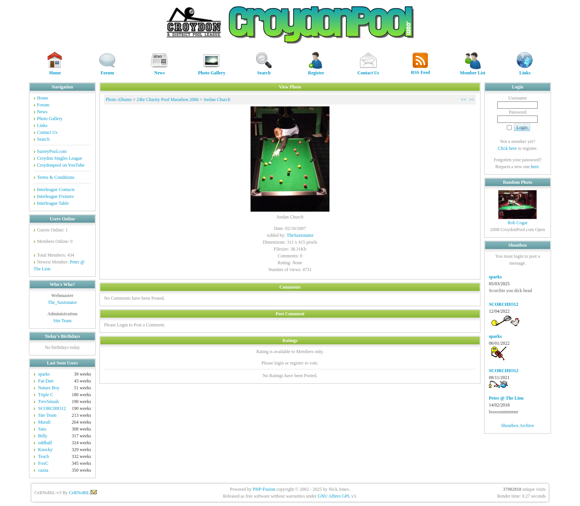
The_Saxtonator (62, 302)
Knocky (45, 449)
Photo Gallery (211, 70)
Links (525, 70)
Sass (42, 429)
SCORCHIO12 (52, 408)
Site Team (62, 320)
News (159, 70)
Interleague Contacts (56, 189)
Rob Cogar (517, 222)
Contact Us (368, 70)
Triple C (45, 394)
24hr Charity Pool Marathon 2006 (168, 99)
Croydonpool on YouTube (61, 165)
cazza (43, 470)
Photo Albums (119, 99)
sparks (44, 374)
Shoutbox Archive (517, 425)
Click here (507, 148)
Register (316, 70)
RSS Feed (420, 70)
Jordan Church (217, 99)
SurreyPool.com (52, 151)
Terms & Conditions (55, 177)
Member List (472, 70)
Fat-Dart (46, 381)
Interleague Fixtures (55, 196)
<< (463, 99)
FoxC (43, 463)
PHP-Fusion (264, 489)
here (535, 166)
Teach (43, 456)
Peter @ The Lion (506, 398)
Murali (44, 422)
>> (471, 99)
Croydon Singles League (59, 158)
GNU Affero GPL (334, 496)
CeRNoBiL (79, 492)
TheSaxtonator (300, 235)
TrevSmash (48, 401)
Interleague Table (53, 203)
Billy (42, 436)
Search (264, 70)
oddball (45, 442)
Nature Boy (48, 387)
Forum (107, 70)
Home (55, 70)
